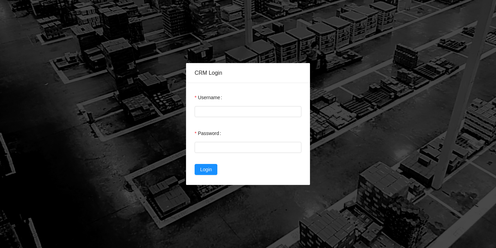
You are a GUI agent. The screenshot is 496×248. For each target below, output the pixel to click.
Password (208, 133)
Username (209, 97)
